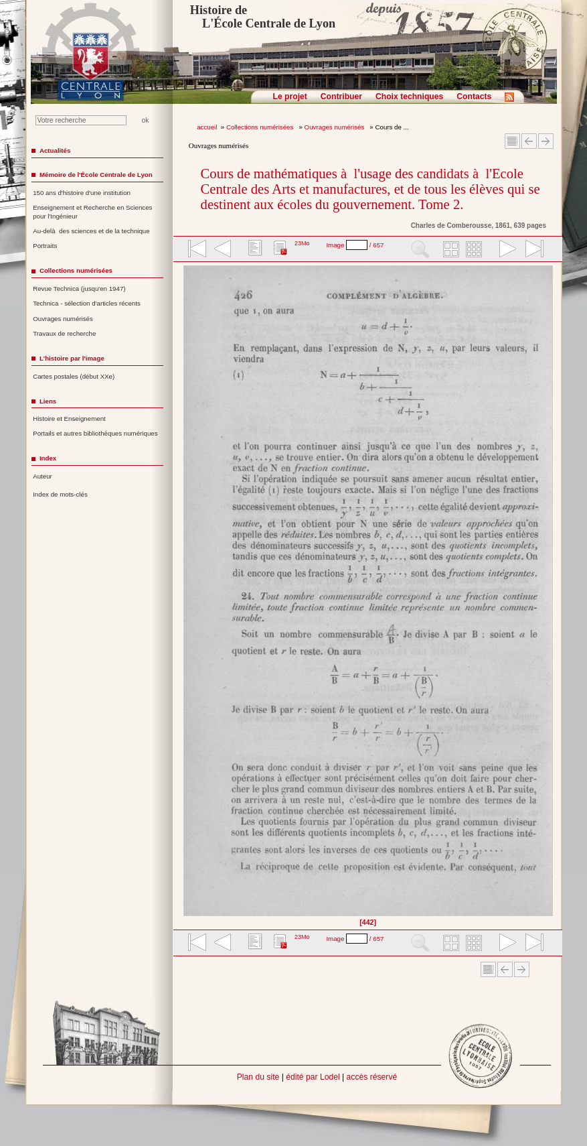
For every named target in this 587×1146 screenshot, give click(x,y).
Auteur (42, 476)
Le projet (290, 96)
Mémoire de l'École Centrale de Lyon (96, 174)
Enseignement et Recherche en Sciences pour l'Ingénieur (92, 212)
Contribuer (341, 96)
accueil (207, 127)
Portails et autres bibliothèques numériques (95, 433)
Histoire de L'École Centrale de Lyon (262, 16)
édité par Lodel (312, 1077)
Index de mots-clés (60, 494)
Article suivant (546, 141)
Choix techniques (409, 96)
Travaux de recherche (64, 333)
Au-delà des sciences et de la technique (91, 231)
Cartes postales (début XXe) (73, 376)
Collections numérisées (260, 127)
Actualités (54, 150)
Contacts (473, 96)
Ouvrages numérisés (335, 127)
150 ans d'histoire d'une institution (82, 192)
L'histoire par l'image (71, 358)
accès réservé (372, 1077)
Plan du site (258, 1077)
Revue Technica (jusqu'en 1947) (79, 288)
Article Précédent (529, 141)
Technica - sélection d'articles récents (87, 303)
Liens (47, 401)
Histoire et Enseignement (69, 418)
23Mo (302, 243)
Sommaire (512, 141)
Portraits (45, 245)
